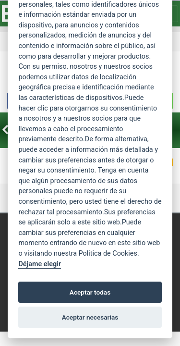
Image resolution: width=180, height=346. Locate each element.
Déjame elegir (39, 264)
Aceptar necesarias (90, 317)
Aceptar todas (90, 292)
